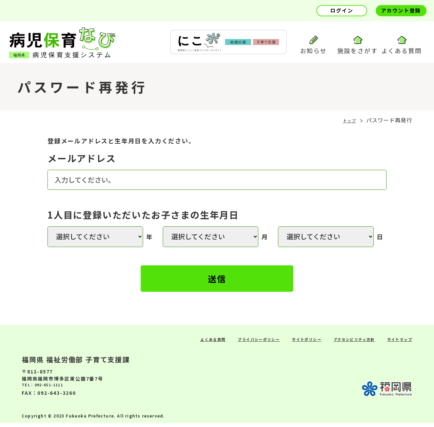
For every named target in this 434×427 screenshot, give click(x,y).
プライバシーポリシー (226, 342)
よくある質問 (401, 45)
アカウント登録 (401, 10)
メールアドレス (81, 160)
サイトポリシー (284, 342)
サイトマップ (396, 342)
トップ (346, 122)
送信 (217, 281)
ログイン (341, 10)
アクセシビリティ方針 (341, 342)
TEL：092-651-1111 (49, 389)
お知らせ (313, 45)
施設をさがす (357, 45)
